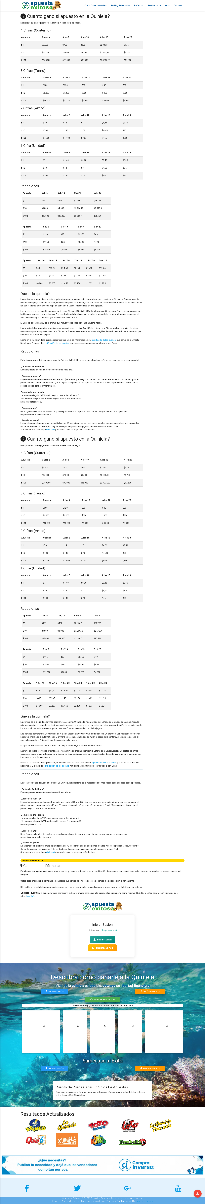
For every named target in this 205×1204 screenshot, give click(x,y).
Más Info (30, 896)
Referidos (139, 5)
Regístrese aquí (109, 930)
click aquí (50, 429)
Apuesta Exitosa (145, 1201)
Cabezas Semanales (103, 999)
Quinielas (178, 5)
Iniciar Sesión (103, 939)
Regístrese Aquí (102, 947)
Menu (198, 1194)
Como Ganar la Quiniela (95, 5)
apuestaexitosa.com (133, 1198)
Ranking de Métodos (120, 5)
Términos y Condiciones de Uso (120, 1201)
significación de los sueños (56, 343)
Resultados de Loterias (159, 5)
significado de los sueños (104, 340)
